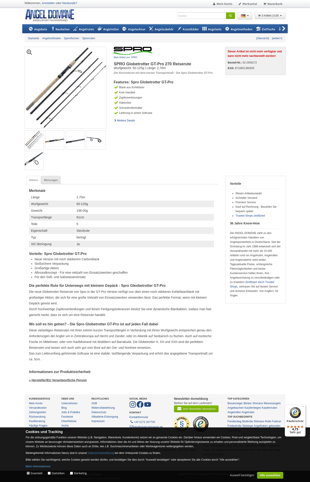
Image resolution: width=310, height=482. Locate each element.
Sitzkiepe (247, 425)
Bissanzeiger (235, 403)
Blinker (248, 403)
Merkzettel (247, 4)
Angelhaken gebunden (267, 425)
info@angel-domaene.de (146, 427)
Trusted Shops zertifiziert (250, 215)
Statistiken (58, 473)
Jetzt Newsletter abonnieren (196, 408)
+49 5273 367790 (142, 421)
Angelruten (248, 412)
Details (33, 180)
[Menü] (303, 407)
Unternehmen (69, 403)
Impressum (98, 421)
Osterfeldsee (68, 421)
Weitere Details (124, 120)
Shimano (257, 403)
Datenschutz (98, 412)
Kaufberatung (37, 421)
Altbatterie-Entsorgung (104, 416)
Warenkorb (272, 4)
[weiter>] (277, 38)
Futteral (276, 421)
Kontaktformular (138, 417)
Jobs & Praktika (70, 412)
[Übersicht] (262, 38)
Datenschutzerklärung (101, 453)
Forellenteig (234, 421)
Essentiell (36, 473)
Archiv (65, 425)
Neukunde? (69, 3)
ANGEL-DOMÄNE (52, 15)
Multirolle (247, 421)
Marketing (80, 473)
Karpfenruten (269, 407)
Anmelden (48, 3)
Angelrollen (234, 412)
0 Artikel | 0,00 (270, 15)
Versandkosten (38, 407)
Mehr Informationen (38, 466)
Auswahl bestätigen (242, 475)
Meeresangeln (272, 403)
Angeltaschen (235, 407)
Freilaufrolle (234, 425)
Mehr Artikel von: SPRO (125, 57)
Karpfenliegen (252, 407)
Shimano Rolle (262, 421)
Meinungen (51, 180)
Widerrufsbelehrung (103, 407)
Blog (64, 407)
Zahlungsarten (37, 412)
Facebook (67, 416)
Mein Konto (222, 4)
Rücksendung (37, 416)
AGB (94, 403)
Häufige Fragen (38, 425)
